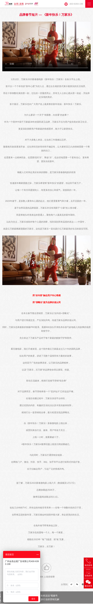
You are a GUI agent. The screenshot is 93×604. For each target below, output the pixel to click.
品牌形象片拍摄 (55, 603)
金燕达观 (78, 603)
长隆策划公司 (14, 603)
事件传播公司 (42, 603)
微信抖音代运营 (28, 603)
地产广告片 (68, 603)
